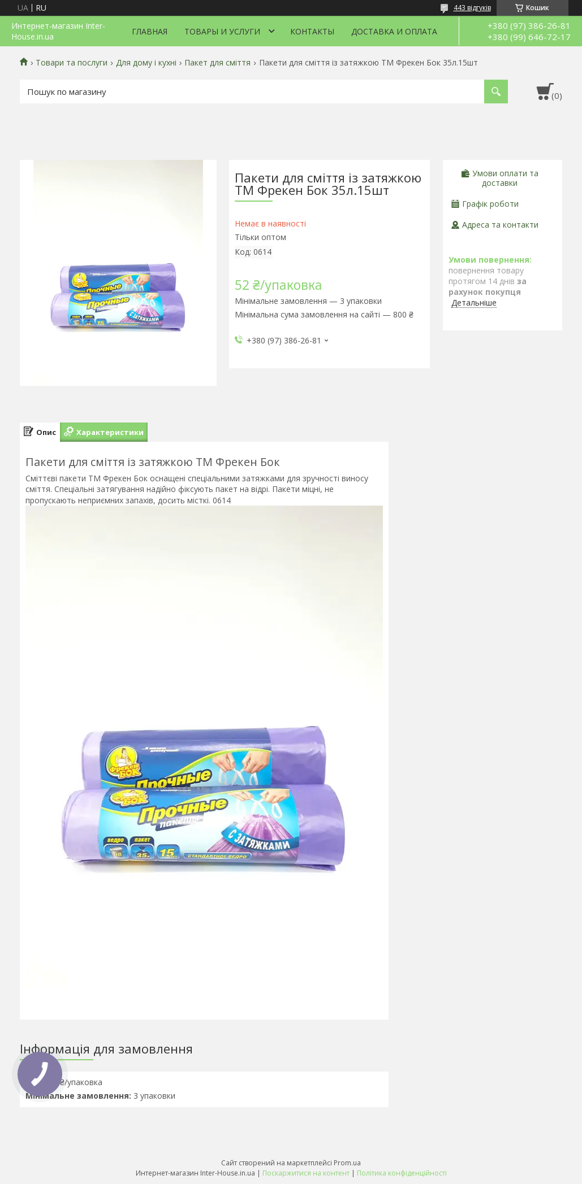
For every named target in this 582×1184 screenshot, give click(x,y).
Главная (149, 31)
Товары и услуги (222, 31)
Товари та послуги (71, 63)
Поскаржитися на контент (306, 1173)
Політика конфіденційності (402, 1173)
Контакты (312, 31)
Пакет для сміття (217, 63)
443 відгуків (472, 7)
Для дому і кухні (146, 63)
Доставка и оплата (394, 31)
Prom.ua (347, 1163)
